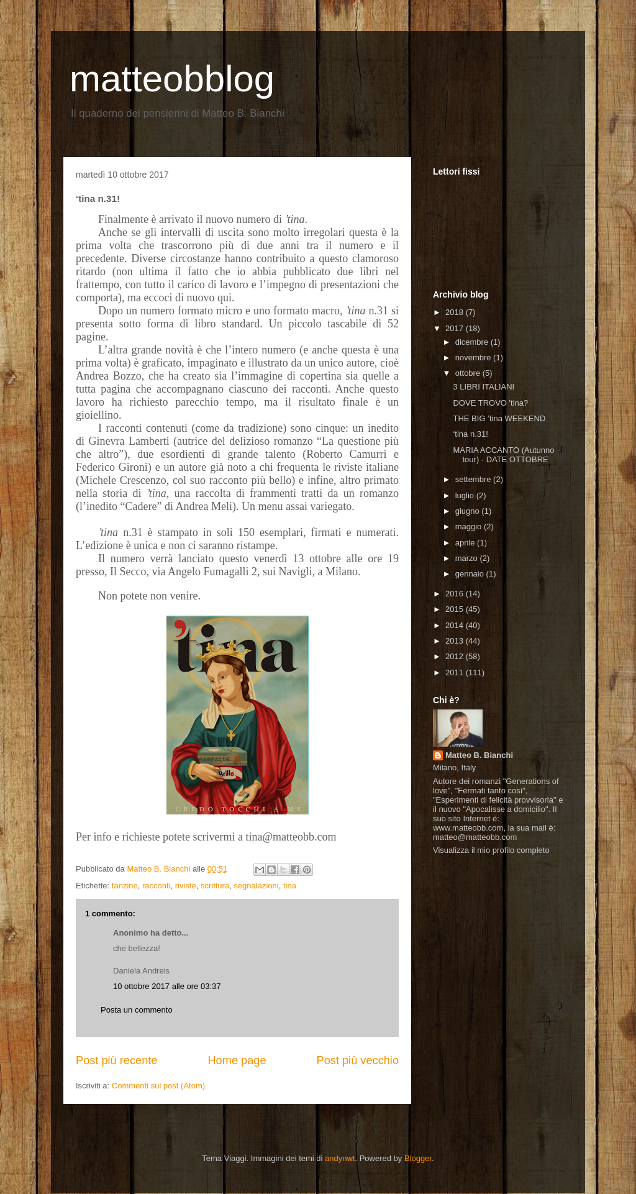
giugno (468, 511)
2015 (455, 609)
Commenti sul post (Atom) (158, 1085)
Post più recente (116, 1060)
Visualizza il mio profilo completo (491, 850)
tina (289, 885)
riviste (185, 885)
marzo (467, 558)
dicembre (473, 342)
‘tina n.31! (470, 434)
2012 (455, 656)
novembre (474, 357)
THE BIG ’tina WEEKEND (499, 418)
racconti (156, 885)
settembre (474, 479)
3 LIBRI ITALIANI (483, 386)
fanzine (125, 885)
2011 (455, 672)
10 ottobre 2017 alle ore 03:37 (166, 986)
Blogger (418, 1158)
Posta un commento (137, 1009)
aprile (466, 542)
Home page (236, 1060)
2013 (455, 640)
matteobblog (172, 78)
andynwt (340, 1158)
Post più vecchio (358, 1060)
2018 (455, 312)
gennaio (470, 573)
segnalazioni (256, 885)
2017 (455, 328)
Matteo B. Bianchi (479, 755)
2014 (455, 625)
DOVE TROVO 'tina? (490, 403)
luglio (465, 495)
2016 (455, 593)
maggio (469, 526)
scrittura (215, 885)
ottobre (469, 373)
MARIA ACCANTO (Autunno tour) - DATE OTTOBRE (503, 455)
